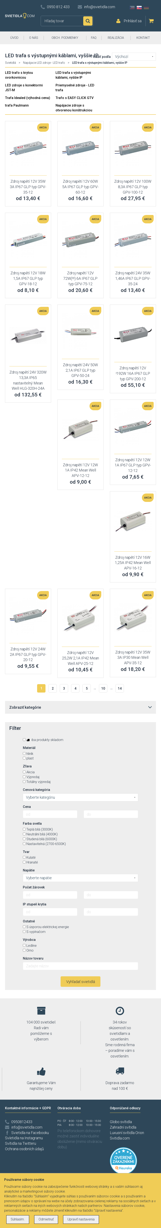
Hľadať (87, 21)
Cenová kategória (36, 790)
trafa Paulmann (17, 105)
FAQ (93, 38)
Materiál (29, 748)
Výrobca (29, 940)
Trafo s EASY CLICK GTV (74, 98)
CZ (132, 7)
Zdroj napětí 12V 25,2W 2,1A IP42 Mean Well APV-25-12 (80, 657)
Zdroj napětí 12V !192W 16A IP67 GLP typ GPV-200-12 (133, 373)
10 (103, 688)
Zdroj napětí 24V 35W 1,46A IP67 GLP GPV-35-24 (132, 278)
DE (146, 7)
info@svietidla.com (99, 7)
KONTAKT (143, 38)
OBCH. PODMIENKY (65, 38)
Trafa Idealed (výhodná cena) (27, 98)
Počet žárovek (34, 887)
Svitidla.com (120, 1138)
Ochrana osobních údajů (24, 1149)
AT (153, 7)
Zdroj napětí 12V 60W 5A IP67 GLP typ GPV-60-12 (80, 186)
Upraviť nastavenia (81, 1219)
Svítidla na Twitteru (20, 1143)
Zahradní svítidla (123, 1127)
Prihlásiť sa (133, 21)
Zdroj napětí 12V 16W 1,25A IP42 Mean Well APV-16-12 (133, 562)
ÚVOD (14, 38)
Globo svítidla (121, 1122)
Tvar (26, 852)
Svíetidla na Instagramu (24, 1138)
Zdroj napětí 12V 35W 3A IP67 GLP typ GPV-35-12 (28, 186)
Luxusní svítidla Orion (127, 1132)
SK (139, 7)
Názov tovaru (33, 958)
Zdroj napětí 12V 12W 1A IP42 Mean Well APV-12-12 (80, 470)
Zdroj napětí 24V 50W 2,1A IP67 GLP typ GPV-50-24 (80, 370)
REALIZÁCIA (116, 38)
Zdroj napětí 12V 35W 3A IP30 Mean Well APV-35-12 (132, 657)
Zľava (27, 766)
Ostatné (29, 921)
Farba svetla (32, 824)
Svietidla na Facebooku (30, 1132)
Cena (27, 807)
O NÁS (33, 38)
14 (120, 688)
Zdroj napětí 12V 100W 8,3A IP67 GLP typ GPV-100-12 (132, 186)
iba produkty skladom (43, 740)
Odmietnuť (46, 1219)
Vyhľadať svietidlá (80, 981)
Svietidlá (10, 62)
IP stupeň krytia (34, 904)
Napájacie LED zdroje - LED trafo (44, 62)
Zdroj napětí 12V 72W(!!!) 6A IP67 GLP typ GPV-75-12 (80, 278)
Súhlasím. (18, 1219)
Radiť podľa (102, 57)
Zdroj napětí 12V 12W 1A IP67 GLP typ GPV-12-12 (133, 465)
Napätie (29, 870)
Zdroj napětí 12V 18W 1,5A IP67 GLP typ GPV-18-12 (27, 278)
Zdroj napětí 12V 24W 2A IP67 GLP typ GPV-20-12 (28, 654)
